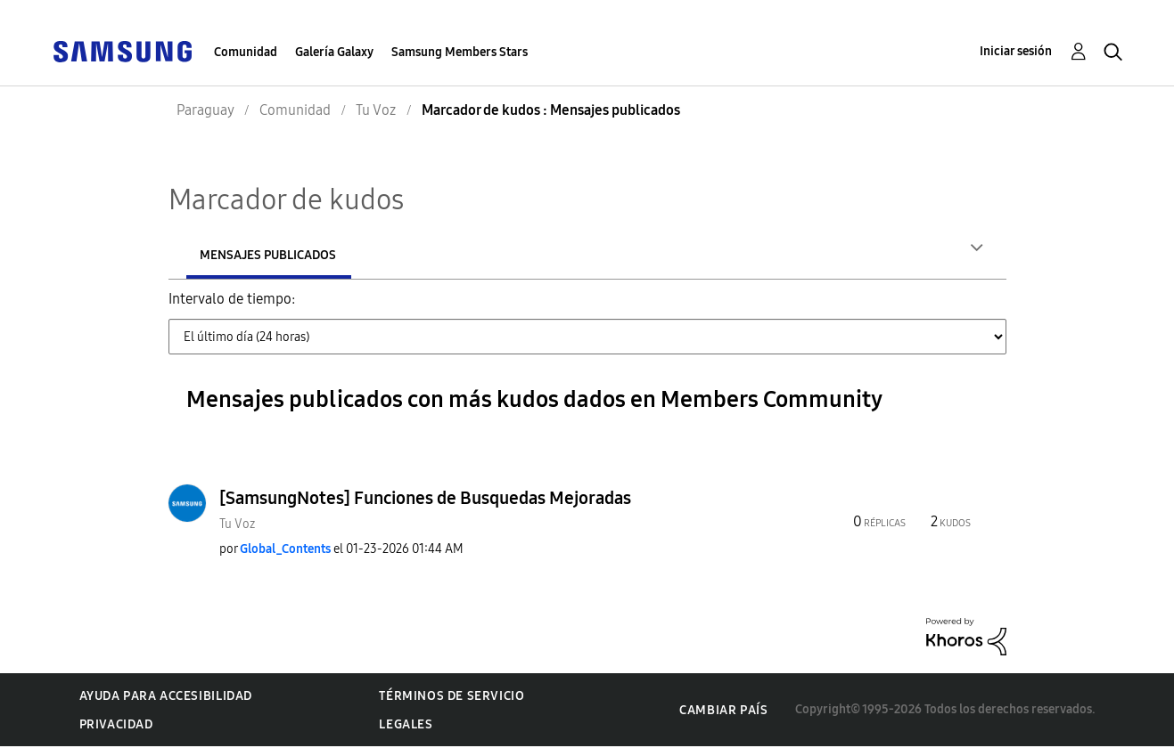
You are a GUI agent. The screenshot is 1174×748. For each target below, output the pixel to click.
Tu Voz (237, 525)
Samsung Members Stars (459, 52)
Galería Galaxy (334, 52)
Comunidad (245, 52)
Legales (405, 726)
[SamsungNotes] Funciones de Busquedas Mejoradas (425, 499)
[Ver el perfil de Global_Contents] (285, 550)
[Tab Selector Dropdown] (587, 338)
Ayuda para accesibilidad (165, 697)
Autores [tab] (226, 255)
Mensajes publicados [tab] (384, 255)
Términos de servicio (451, 697)
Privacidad (116, 726)
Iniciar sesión (1016, 51)
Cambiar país (723, 712)
